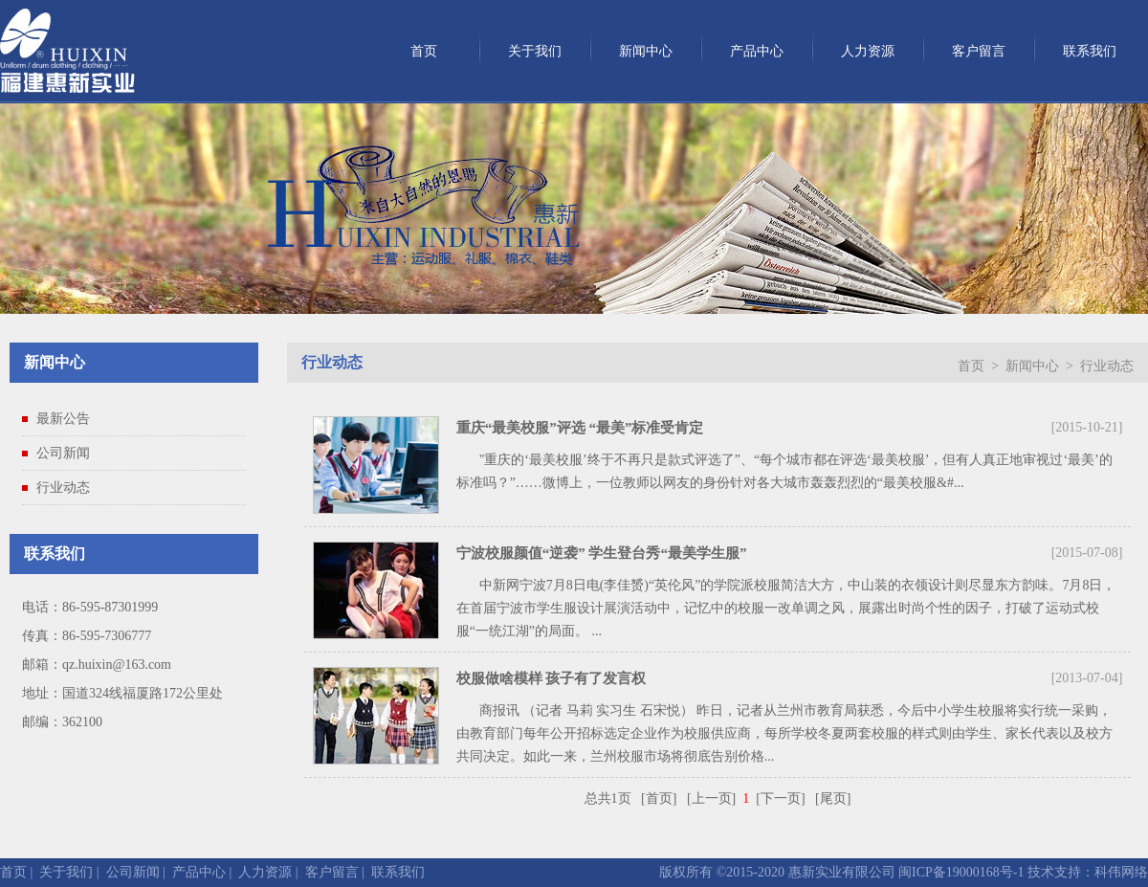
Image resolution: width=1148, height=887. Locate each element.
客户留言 (978, 51)
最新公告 (63, 418)
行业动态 (63, 487)
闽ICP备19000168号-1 (960, 872)
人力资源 (867, 51)
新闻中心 (646, 51)
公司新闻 (63, 453)
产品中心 (757, 51)
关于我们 (535, 51)
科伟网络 (1121, 872)
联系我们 (1089, 51)
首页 (423, 51)
